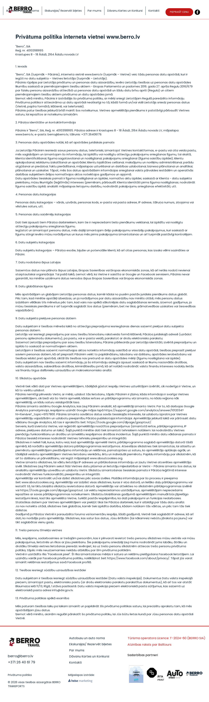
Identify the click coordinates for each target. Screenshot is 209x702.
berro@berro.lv (58, 134)
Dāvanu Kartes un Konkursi (89, 656)
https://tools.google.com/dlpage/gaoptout (51, 490)
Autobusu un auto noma (87, 638)
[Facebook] (197, 12)
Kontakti (75, 662)
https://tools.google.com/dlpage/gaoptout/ (119, 422)
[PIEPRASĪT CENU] (179, 12)
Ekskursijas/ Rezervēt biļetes (90, 644)
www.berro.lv (123, 37)
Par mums (76, 650)
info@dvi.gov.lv (62, 590)
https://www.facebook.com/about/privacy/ (138, 558)
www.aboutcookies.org (106, 458)
